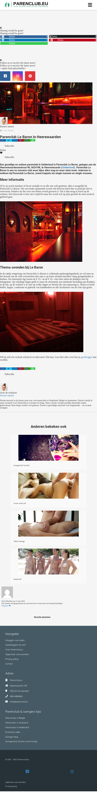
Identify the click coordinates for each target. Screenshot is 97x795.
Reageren (6, 606)
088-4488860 (16, 696)
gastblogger (86, 357)
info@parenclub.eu (19, 701)
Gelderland (68, 167)
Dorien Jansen (7, 126)
